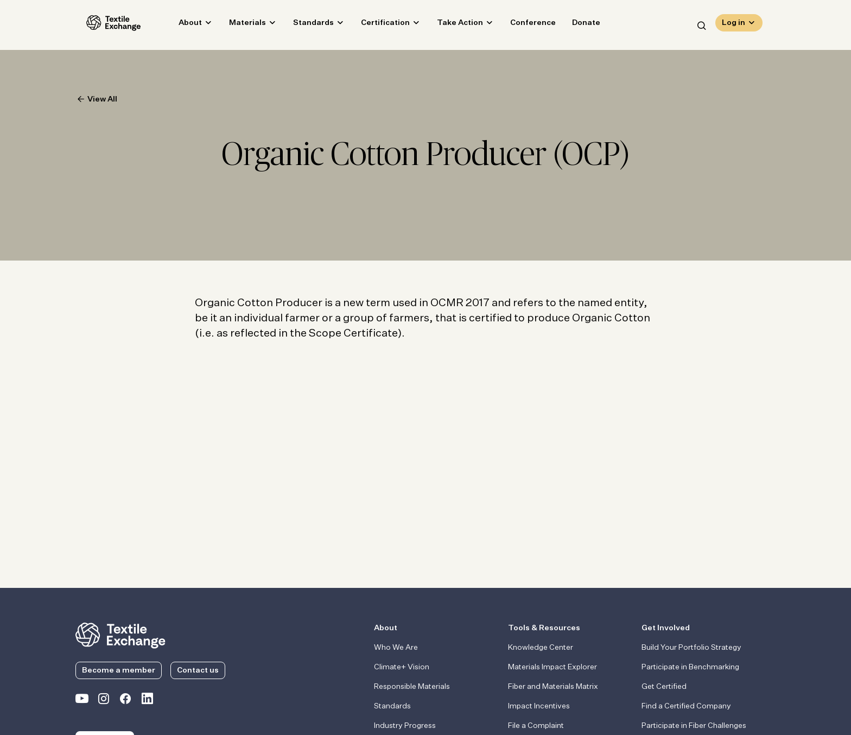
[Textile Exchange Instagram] (103, 700)
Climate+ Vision (401, 667)
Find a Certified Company (686, 706)
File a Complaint (536, 726)
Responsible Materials (412, 686)
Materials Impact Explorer (552, 667)
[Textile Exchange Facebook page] (125, 700)
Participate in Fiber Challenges (694, 726)
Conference (522, 25)
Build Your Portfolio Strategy (691, 647)
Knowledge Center (540, 647)
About (179, 25)
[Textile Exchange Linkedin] (147, 700)
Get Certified (664, 686)
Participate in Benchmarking (690, 667)
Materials (236, 25)
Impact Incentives (539, 706)
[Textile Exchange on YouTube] (81, 700)
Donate (575, 25)
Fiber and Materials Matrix (553, 686)
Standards (302, 25)
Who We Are (396, 647)
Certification (374, 25)
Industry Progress (405, 726)
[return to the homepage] (120, 634)
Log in (733, 25)
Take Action (449, 25)
